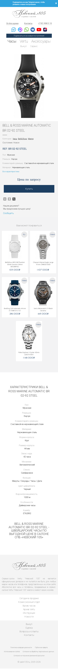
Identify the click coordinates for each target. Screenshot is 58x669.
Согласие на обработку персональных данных (38, 652)
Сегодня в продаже (29, 598)
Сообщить (8, 213)
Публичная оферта (41, 648)
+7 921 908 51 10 (45, 23)
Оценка (29, 628)
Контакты (28, 23)
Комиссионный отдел (29, 602)
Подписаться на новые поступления (29, 36)
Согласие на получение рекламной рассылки (29, 656)
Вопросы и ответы (29, 631)
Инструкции (29, 613)
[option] (29, 86)
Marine (30, 139)
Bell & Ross (22, 139)
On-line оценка (12, 23)
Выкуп (23, 46)
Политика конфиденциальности (21, 648)
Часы (10, 41)
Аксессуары (42, 41)
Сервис (34, 46)
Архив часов (29, 606)
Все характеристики (11, 172)
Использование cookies (12, 652)
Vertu (23, 41)
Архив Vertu (29, 609)
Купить (29, 189)
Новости (29, 617)
